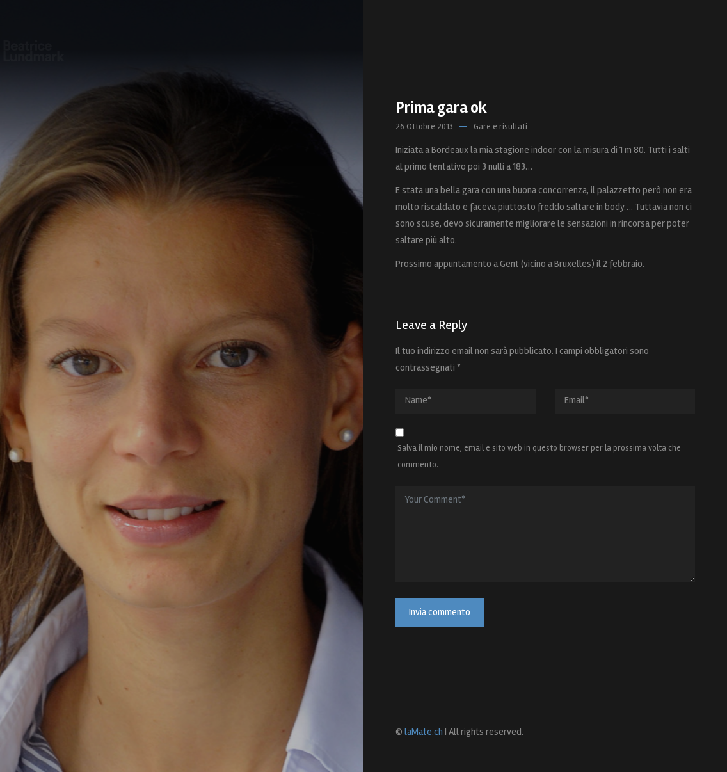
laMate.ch (423, 731)
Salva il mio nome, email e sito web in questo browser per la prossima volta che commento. (539, 456)
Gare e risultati (500, 127)
